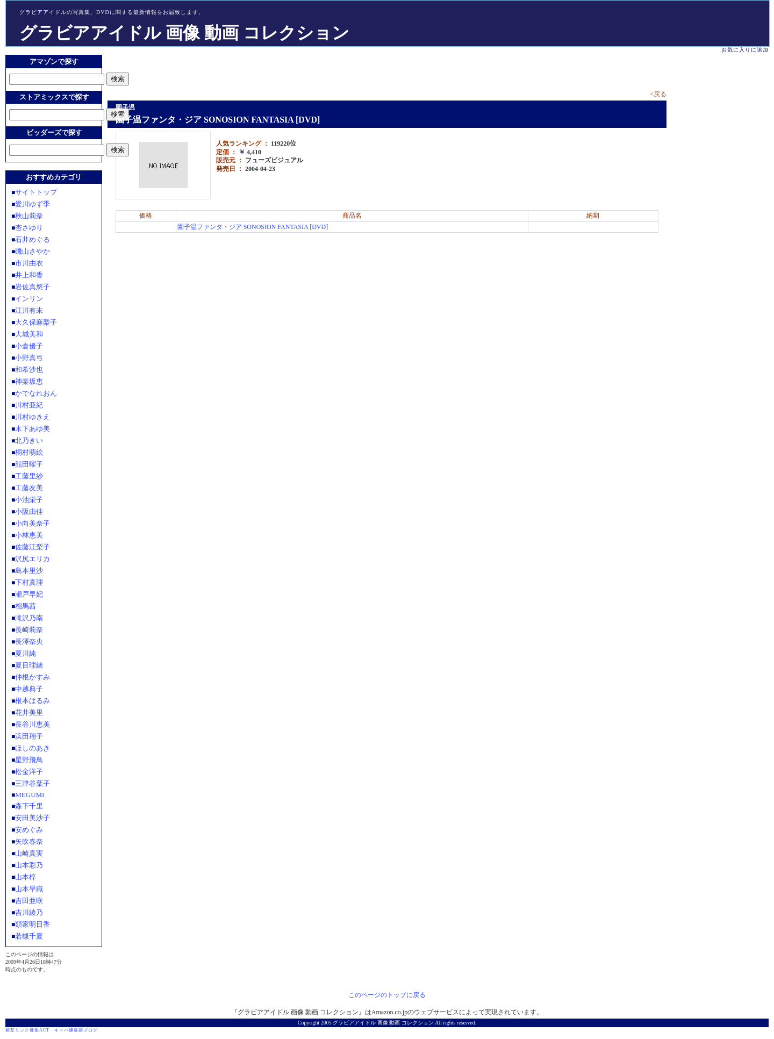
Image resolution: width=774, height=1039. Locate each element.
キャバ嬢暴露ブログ (76, 1030)
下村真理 (29, 582)
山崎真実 (29, 853)
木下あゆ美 (32, 429)
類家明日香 (32, 924)
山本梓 (25, 877)
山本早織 (29, 889)
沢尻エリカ (32, 559)
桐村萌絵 (29, 452)
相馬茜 (25, 606)
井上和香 (29, 275)
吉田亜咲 (29, 901)
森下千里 (29, 806)
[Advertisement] (233, 71)
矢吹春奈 (29, 841)
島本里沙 (29, 571)
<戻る (658, 94)
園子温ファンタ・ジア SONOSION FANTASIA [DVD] (252, 227)
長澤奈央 (29, 641)
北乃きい (29, 440)
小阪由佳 (29, 511)
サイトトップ (36, 192)
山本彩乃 (29, 865)
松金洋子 (29, 772)
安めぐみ (29, 830)
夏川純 (25, 653)
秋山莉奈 (29, 216)
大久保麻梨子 (36, 322)
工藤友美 (29, 488)
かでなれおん (36, 393)
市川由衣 (29, 263)
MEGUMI (29, 795)
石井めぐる (32, 239)
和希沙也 (29, 370)
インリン (29, 299)
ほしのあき (32, 748)
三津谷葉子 (32, 783)
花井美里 (29, 712)
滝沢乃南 (29, 618)
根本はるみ (32, 701)
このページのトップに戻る (387, 995)
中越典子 (29, 689)
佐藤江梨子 (32, 547)
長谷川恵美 (32, 724)
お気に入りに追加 (745, 50)
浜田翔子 (29, 736)
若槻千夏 (29, 936)
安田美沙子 (32, 818)
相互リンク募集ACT (27, 1030)
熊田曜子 (29, 464)
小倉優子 (29, 346)
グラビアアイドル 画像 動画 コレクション (184, 32)
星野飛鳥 (29, 760)
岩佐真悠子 (32, 287)
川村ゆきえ (32, 417)
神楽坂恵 (29, 381)
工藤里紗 (29, 476)
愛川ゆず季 (32, 204)
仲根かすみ (32, 677)
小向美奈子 (32, 523)
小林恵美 (29, 535)
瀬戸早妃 (29, 594)
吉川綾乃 (29, 912)
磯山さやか (32, 251)
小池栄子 (29, 500)
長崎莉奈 (29, 630)
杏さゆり (29, 228)
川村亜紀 (29, 405)
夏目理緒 (29, 665)
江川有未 (29, 310)
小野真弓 (29, 358)
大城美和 (29, 334)
